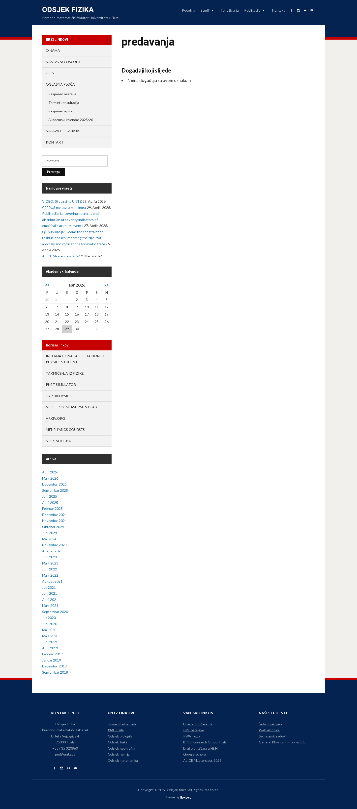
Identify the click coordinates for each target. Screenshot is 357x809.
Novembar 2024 (54, 520)
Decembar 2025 (54, 484)
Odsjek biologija (120, 736)
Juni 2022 (49, 569)
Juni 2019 (49, 642)
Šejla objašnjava (270, 724)
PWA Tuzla (191, 736)
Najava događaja (62, 131)
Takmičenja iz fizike (65, 373)
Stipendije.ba (58, 441)
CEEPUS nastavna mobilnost (64, 207)
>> (106, 285)
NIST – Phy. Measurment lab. (72, 407)
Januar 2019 (51, 660)
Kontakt (278, 10)
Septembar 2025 (55, 490)
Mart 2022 (50, 575)
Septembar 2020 (55, 612)
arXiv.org (55, 418)
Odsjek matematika (123, 760)
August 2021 (52, 581)
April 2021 (50, 599)
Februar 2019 (52, 654)
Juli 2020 (49, 617)
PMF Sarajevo (193, 730)
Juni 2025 (49, 496)
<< (47, 285)
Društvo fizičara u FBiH (200, 748)
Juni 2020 (49, 624)
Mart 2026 (50, 478)
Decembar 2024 (54, 515)
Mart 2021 (50, 605)
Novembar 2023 (54, 545)
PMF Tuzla (116, 730)
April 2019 (50, 648)
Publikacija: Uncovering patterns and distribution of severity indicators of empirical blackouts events (70, 219)
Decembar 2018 (54, 666)
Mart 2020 (50, 636)
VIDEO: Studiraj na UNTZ (62, 201)
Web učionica (269, 730)
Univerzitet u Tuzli (122, 724)
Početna (188, 10)
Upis (50, 73)
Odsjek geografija (121, 748)
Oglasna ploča (60, 84)
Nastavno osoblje (63, 62)
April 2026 (50, 472)
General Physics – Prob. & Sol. (282, 742)
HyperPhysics (59, 396)
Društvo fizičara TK (198, 724)
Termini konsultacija (63, 102)
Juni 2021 (49, 593)
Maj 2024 (49, 539)
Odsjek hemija (119, 754)
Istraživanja (230, 10)
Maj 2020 (49, 630)
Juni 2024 (49, 533)
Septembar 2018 (55, 672)
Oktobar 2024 (53, 527)
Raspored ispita (60, 111)
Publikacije (252, 10)
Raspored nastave (62, 94)
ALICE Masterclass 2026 (61, 256)
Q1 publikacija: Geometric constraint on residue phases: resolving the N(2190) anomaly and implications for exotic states (74, 238)
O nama (53, 50)
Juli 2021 (49, 587)
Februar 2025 (52, 508)
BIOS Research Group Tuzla (205, 742)
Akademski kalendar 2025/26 (70, 120)
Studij (205, 10)
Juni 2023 (49, 557)
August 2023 (52, 551)
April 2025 (50, 502)
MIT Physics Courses (65, 429)
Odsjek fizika (68, 9)
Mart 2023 (50, 563)
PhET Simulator (61, 384)
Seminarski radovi (272, 736)
